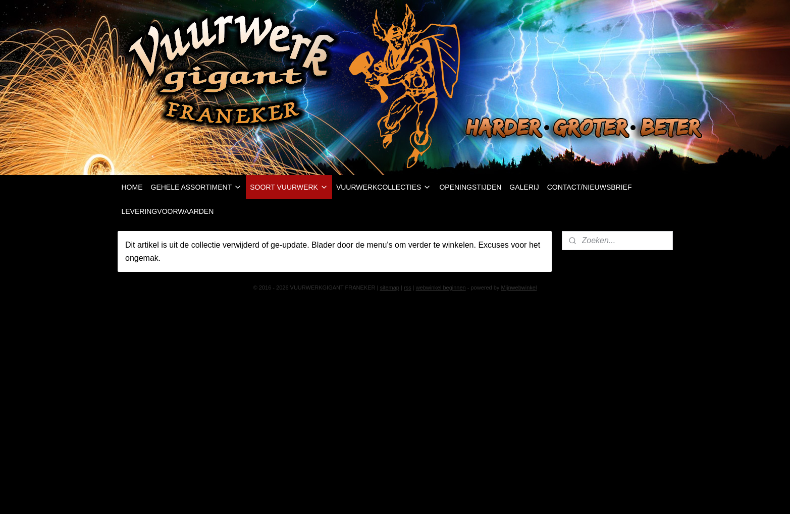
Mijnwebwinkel (519, 287)
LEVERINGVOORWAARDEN (168, 211)
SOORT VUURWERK (289, 187)
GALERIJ (524, 187)
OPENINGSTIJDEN (470, 187)
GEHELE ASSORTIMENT (196, 187)
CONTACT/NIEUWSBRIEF (589, 187)
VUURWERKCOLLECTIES (384, 187)
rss (407, 287)
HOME (132, 187)
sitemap (389, 287)
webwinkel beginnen (441, 287)
